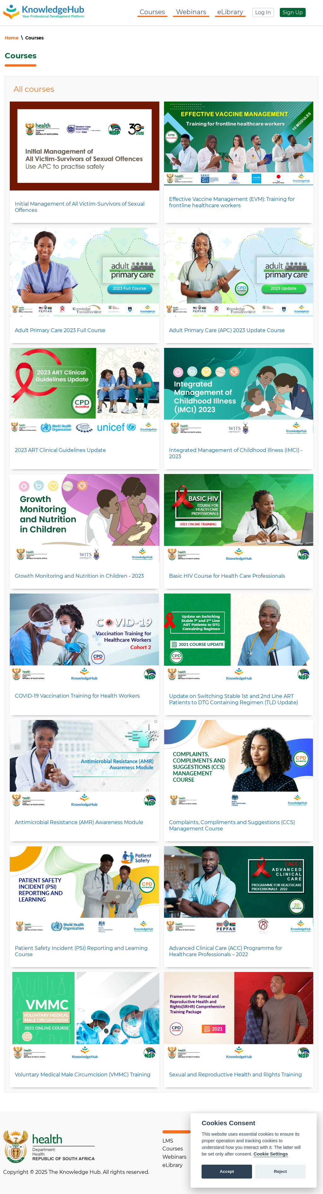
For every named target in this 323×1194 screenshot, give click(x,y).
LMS (167, 1141)
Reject (280, 1171)
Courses (152, 12)
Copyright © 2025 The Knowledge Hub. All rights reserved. (76, 1172)
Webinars (191, 12)
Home (12, 38)
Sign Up (293, 12)
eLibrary (230, 12)
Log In (263, 12)
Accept (227, 1171)
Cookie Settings (271, 1153)
